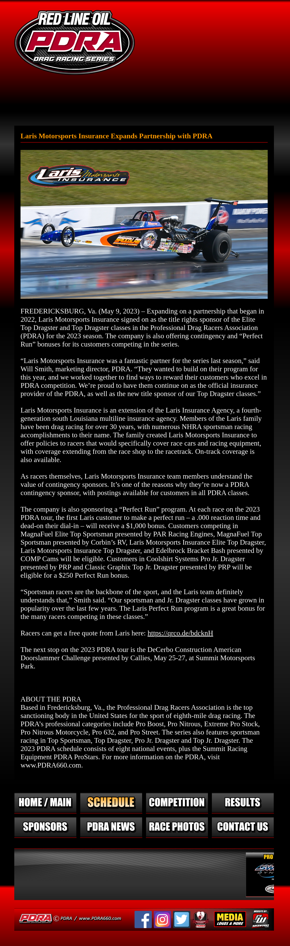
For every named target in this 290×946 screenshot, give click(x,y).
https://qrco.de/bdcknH (180, 633)
